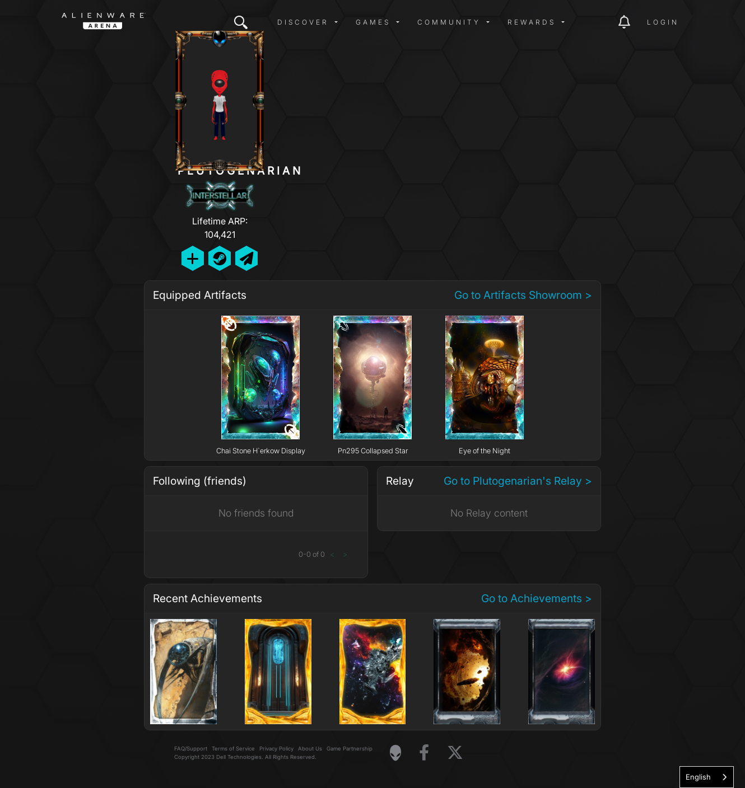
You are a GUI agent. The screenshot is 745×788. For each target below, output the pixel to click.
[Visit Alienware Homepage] (395, 753)
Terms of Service (233, 748)
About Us (310, 748)
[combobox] (706, 777)
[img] (241, 22)
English (698, 776)
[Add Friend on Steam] (219, 258)
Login (663, 22)
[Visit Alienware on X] (455, 753)
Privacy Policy (276, 748)
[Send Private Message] (246, 258)
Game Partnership (349, 748)
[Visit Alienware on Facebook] (424, 753)
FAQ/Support (190, 748)
